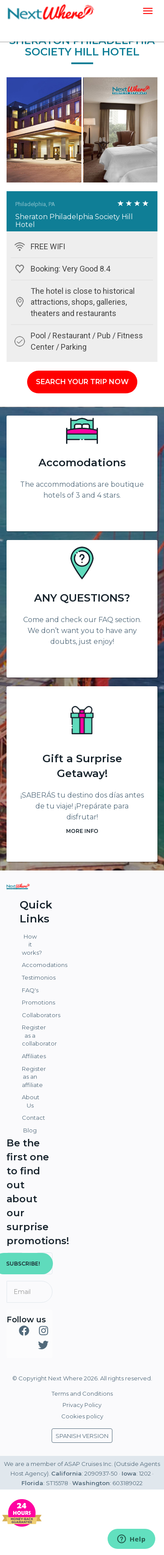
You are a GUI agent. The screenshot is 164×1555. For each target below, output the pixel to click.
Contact (31, 1117)
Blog (30, 1130)
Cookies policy (82, 1416)
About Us (30, 1101)
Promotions (31, 1002)
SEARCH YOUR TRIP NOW (82, 382)
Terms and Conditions (82, 1393)
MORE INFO (82, 831)
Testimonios (31, 977)
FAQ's (30, 990)
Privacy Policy (82, 1404)
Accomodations (82, 462)
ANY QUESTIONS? (82, 598)
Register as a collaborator (31, 1035)
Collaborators (31, 1014)
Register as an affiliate (31, 1076)
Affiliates (31, 1056)
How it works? (31, 944)
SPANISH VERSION (82, 1435)
